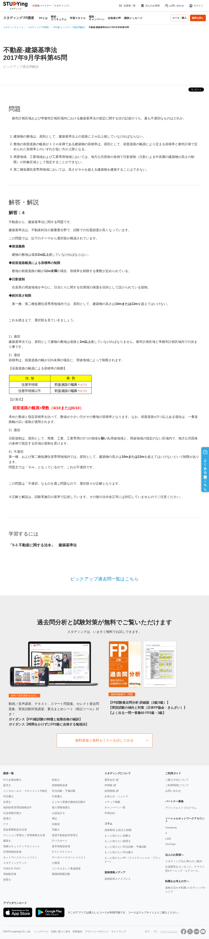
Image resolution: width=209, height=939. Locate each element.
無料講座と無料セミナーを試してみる (104, 740)
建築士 (7, 840)
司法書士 (8, 796)
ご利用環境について (177, 785)
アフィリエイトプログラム (181, 807)
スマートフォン (168, 931)
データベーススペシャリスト (69, 857)
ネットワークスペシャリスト (20, 857)
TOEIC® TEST (12, 868)
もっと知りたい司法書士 (118, 852)
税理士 (7, 818)
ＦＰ (5, 824)
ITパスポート (59, 840)
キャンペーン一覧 (114, 807)
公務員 (56, 862)
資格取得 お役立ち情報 (118, 830)
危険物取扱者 (60, 785)
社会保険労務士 (12, 813)
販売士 (7, 785)
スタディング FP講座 (18, 18)
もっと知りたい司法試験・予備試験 (125, 846)
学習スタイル (78, 18)
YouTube (170, 844)
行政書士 (57, 796)
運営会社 (109, 779)
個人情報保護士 (61, 807)
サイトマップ (118, 931)
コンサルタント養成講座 (66, 868)
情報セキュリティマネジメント (21, 846)
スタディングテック (15, 862)
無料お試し (198, 18)
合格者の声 (114, 18)
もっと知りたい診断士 (117, 835)
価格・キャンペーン (96, 18)
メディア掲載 (112, 801)
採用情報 (109, 790)
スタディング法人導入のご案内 (183, 861)
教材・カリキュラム (59, 18)
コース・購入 (179, 18)
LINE (168, 838)
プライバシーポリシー (97, 931)
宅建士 (56, 829)
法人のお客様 (150, 6)
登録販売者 (9, 873)
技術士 (56, 779)
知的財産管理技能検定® (17, 807)
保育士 (7, 879)
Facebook (171, 827)
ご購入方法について (177, 779)
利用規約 (77, 931)
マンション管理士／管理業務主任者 (24, 835)
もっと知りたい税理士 (117, 841)
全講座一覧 (127, 6)
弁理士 (7, 801)
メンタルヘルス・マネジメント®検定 (25, 790)
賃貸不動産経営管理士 (65, 835)
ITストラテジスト (62, 851)
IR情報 (108, 785)
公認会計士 (58, 813)
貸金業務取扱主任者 (15, 829)
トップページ (41, 931)
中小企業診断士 (12, 779)
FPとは (43, 18)
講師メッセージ (133, 18)
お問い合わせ (174, 6)
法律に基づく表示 (60, 931)
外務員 (56, 824)
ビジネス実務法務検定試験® (68, 801)
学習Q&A (109, 813)
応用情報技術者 (12, 851)
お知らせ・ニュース (116, 796)
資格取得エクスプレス (117, 878)
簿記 (54, 818)
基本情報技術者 (61, 846)
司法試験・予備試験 (63, 790)
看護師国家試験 (61, 873)
